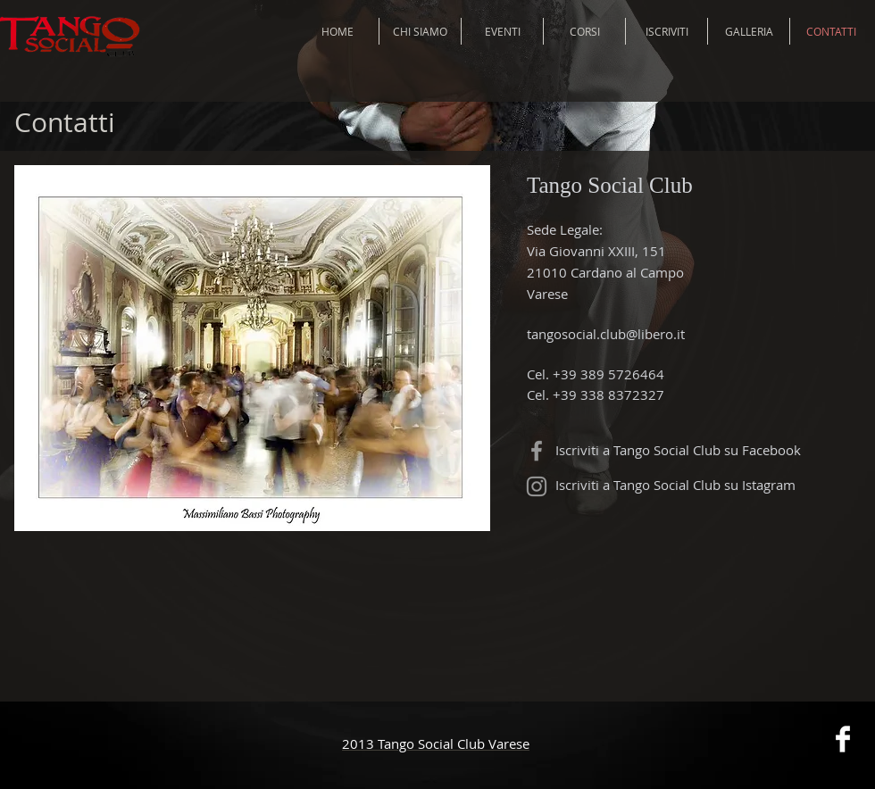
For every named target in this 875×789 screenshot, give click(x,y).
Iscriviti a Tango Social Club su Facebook (678, 450)
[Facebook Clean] (842, 739)
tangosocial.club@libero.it (606, 334)
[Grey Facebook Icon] (536, 450)
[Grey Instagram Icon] (536, 486)
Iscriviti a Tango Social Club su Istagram (675, 485)
